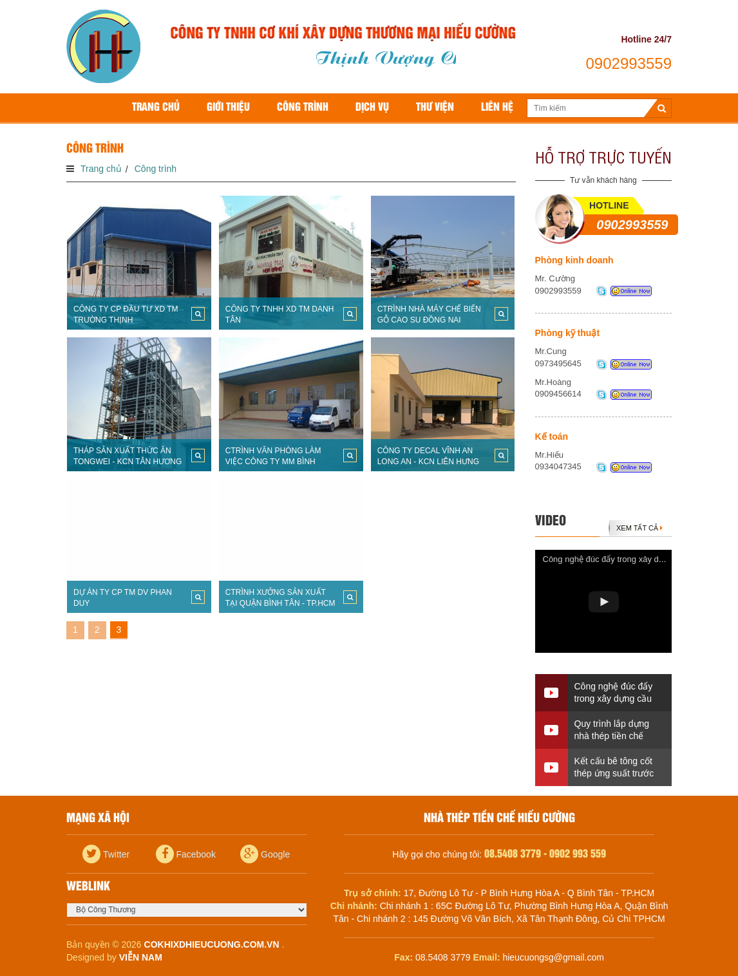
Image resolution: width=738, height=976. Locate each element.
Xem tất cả (639, 528)
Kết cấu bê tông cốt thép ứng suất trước (614, 767)
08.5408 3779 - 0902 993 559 (545, 854)
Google (265, 854)
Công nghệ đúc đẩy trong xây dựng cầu (616, 559)
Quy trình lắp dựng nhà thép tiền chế (612, 729)
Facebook (186, 854)
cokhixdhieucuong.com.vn (211, 944)
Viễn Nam (140, 957)
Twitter (105, 854)
